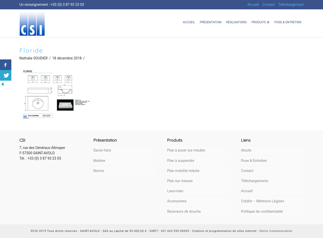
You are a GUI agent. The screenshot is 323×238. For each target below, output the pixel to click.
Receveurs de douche (184, 211)
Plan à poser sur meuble (186, 150)
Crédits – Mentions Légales (262, 201)
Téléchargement (291, 5)
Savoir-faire (102, 150)
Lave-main (175, 191)
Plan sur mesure (180, 181)
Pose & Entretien (254, 161)
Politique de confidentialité (262, 211)
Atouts (246, 150)
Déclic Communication (275, 231)
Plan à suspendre (180, 161)
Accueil (253, 5)
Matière (99, 161)
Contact (268, 5)
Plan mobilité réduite (183, 171)
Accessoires (176, 201)
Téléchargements (254, 181)
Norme (98, 171)
